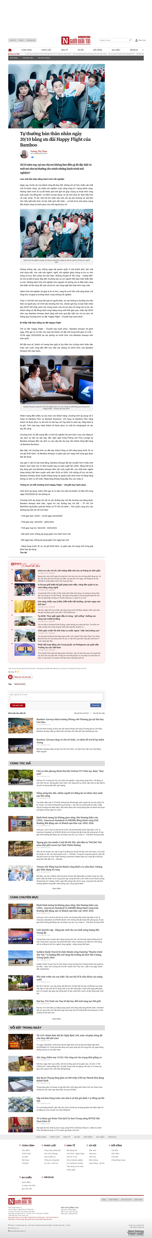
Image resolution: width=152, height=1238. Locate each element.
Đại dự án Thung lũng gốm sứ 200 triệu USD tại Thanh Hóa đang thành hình (70, 1079)
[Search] (130, 40)
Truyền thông (44, 58)
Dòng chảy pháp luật (52, 1150)
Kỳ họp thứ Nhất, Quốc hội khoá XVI (125, 54)
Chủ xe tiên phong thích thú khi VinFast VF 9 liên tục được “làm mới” (70, 772)
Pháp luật (46, 50)
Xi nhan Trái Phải (28, 1186)
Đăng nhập (95, 705)
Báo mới (138, 1200)
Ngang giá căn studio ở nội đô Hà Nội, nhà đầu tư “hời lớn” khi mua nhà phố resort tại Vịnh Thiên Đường (69, 843)
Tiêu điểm (26, 1150)
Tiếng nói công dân (51, 1160)
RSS (104, 1200)
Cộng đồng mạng (118, 1160)
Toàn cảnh (26, 50)
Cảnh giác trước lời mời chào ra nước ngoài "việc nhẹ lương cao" (69, 631)
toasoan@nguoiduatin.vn (18, 1231)
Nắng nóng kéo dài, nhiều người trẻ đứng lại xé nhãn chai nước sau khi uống (70, 794)
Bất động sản (72, 1150)
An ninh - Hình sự (51, 1163)
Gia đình (114, 1150)
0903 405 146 (14, 1228)
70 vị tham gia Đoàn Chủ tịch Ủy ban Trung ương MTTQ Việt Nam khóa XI (68, 1120)
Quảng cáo (31, 40)
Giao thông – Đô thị (96, 1163)
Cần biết (114, 1157)
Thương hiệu (28, 58)
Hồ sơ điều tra (49, 1157)
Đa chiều (116, 50)
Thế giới (25, 1163)
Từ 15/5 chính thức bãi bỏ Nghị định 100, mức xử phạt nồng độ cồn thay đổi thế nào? (69, 1037)
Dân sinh (92, 1150)
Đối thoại (25, 1160)
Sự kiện (25, 1157)
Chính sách (26, 1154)
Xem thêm (56, 889)
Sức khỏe (115, 1154)
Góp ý (21, 40)
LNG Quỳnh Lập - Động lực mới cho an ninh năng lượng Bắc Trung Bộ (68, 931)
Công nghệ (71, 1170)
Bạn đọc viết (27, 1189)
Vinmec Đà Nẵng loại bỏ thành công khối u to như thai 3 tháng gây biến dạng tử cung (69, 868)
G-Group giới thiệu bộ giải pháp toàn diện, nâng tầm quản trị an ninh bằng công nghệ (68, 586)
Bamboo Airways (20, 684)
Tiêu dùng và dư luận (75, 1166)
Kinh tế (64, 50)
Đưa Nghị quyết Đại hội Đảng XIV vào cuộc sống (93, 54)
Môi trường (93, 1160)
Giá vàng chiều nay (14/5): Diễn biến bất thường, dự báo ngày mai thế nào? (69, 603)
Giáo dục (92, 1154)
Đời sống (97, 50)
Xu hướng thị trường (75, 1163)
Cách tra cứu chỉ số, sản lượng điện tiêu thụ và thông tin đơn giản (69, 571)
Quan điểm (26, 1182)
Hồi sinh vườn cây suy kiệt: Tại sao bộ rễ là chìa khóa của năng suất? (69, 978)
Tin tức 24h (126, 1200)
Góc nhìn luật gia (51, 1154)
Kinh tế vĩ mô (72, 1157)
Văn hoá (92, 1157)
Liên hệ (12, 40)
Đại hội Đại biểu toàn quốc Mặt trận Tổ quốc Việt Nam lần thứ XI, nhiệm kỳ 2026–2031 (46, 54)
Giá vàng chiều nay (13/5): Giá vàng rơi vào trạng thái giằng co (69, 1057)
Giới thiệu (113, 1200)
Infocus (134, 50)
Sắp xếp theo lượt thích (81, 713)
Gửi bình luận (17, 705)
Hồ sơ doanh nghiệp (75, 1160)
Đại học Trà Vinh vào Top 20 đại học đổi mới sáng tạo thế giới (69, 1001)
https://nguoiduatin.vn (15, 1207)
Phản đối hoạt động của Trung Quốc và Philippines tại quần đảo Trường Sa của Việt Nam (68, 646)
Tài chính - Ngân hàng (75, 1154)
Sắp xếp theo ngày (99, 713)
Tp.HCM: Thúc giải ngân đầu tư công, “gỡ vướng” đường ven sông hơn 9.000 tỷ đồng (67, 617)
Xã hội (81, 50)
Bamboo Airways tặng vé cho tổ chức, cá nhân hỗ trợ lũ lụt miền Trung (70, 741)
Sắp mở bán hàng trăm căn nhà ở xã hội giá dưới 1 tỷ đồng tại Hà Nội (70, 1099)
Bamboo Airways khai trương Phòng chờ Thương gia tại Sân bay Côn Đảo (70, 721)
